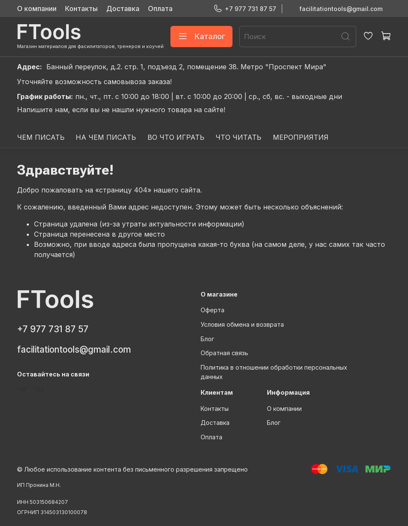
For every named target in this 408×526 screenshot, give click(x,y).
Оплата (160, 8)
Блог (207, 338)
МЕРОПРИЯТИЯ (301, 137)
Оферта (212, 310)
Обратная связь (224, 352)
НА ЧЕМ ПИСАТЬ (106, 137)
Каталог (201, 36)
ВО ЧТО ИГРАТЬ (175, 137)
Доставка (122, 8)
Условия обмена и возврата (242, 324)
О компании (37, 8)
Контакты (81, 8)
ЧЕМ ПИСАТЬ (41, 137)
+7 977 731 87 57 (244, 8)
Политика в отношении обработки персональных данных (274, 372)
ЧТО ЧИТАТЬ (238, 137)
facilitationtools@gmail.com (340, 8)
